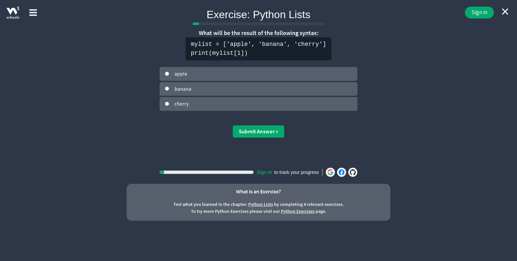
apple (180, 73)
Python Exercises (298, 211)
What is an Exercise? (258, 191)
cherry (181, 103)
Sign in (479, 12)
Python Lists (260, 204)
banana (182, 88)
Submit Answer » (258, 131)
